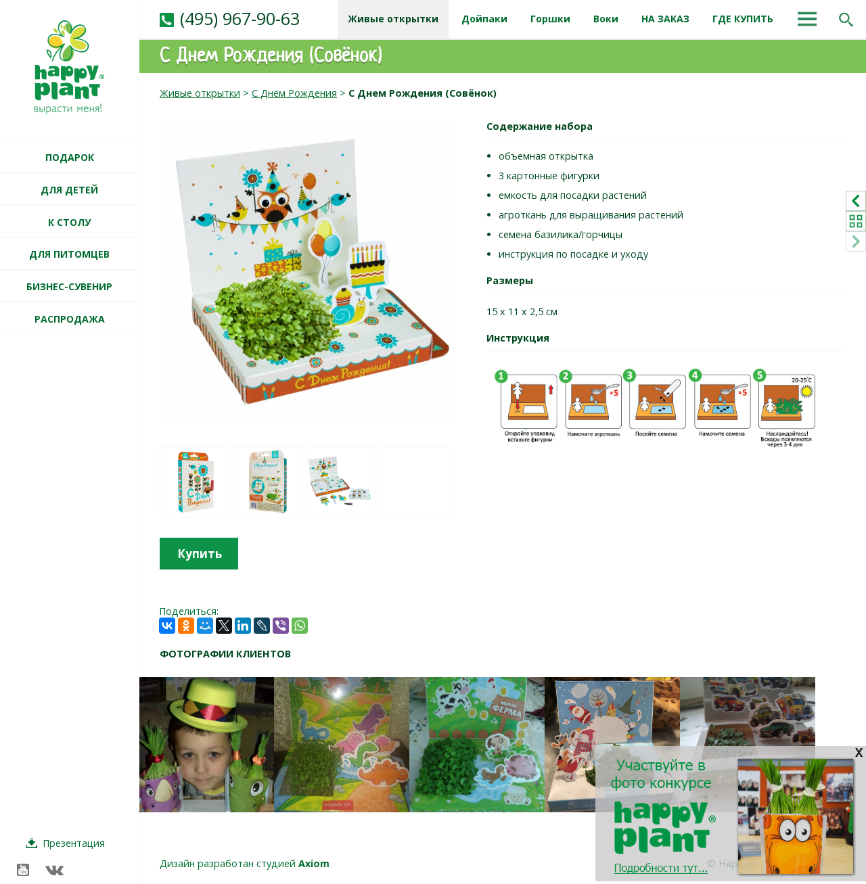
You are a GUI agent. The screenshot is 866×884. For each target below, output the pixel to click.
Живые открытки (200, 93)
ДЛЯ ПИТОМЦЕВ (69, 254)
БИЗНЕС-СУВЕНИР (69, 286)
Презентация (74, 843)
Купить (199, 553)
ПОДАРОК (69, 157)
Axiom (313, 863)
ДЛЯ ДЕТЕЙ (69, 189)
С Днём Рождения (294, 93)
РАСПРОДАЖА (70, 318)
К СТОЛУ (69, 222)
